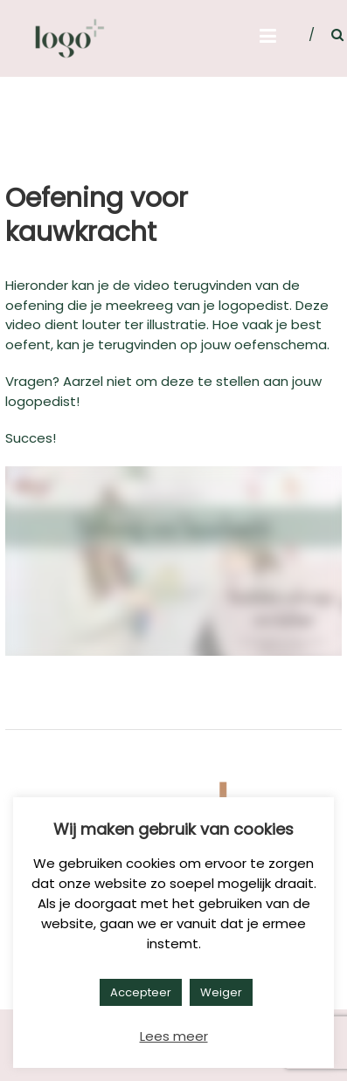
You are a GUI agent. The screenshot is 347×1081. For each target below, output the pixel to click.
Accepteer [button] (140, 992)
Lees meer (174, 1036)
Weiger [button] (221, 992)
